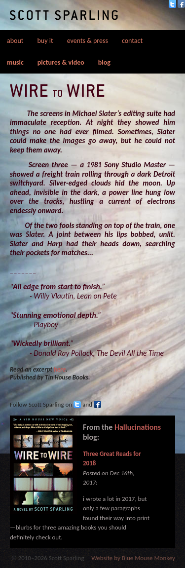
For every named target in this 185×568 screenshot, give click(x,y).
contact (132, 41)
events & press (87, 41)
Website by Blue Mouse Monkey (133, 558)
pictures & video (60, 62)
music (15, 62)
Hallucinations (137, 427)
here (60, 369)
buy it (45, 41)
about (15, 41)
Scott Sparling (64, 15)
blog (104, 62)
